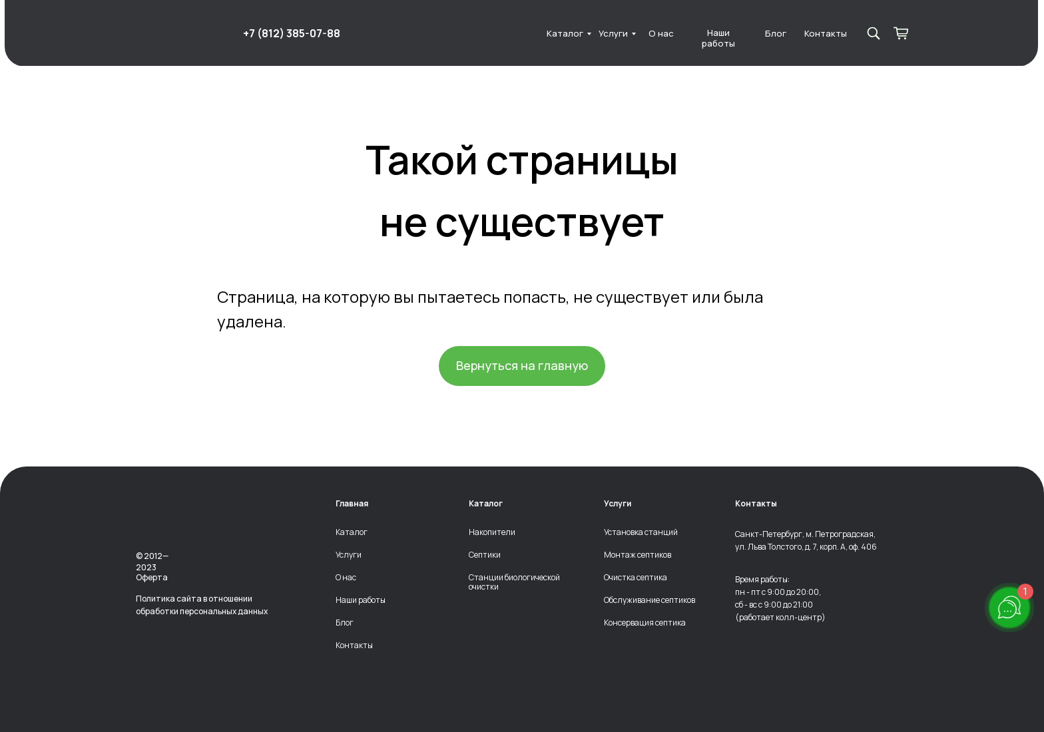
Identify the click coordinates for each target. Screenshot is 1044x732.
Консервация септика (645, 623)
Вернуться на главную (522, 365)
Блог (775, 33)
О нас (661, 33)
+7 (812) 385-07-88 (291, 33)
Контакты (825, 33)
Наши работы (718, 38)
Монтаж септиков (637, 555)
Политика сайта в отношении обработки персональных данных (202, 605)
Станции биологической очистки (514, 582)
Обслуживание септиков (649, 600)
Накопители (492, 532)
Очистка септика (635, 577)
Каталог (565, 33)
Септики (485, 555)
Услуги (613, 33)
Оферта (152, 577)
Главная (352, 503)
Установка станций (641, 532)
